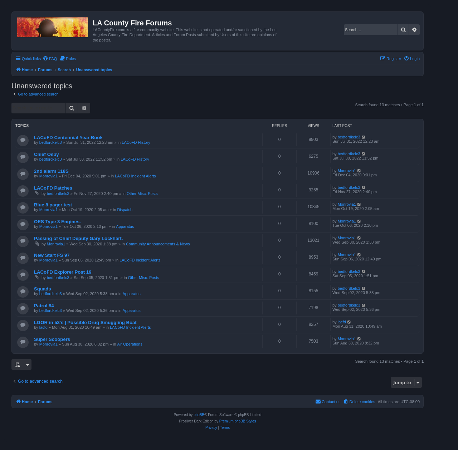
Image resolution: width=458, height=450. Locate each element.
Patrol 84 (44, 305)
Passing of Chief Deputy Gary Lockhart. (78, 238)
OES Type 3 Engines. (57, 221)
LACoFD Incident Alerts (135, 176)
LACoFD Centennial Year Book (68, 137)
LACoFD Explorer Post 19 (62, 272)
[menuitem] (50, 58)
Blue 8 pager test (53, 204)
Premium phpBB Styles (237, 421)
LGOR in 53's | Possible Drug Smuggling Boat (85, 322)
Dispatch (124, 209)
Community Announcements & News (158, 244)
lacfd (43, 327)
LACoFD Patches (53, 188)
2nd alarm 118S (51, 171)
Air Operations (129, 344)
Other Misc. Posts (142, 193)
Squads (42, 289)
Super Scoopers (52, 339)
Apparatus (125, 226)
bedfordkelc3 (50, 142)
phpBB (199, 415)
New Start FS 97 (52, 255)
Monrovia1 (48, 176)
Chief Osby (46, 154)
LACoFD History (136, 142)
